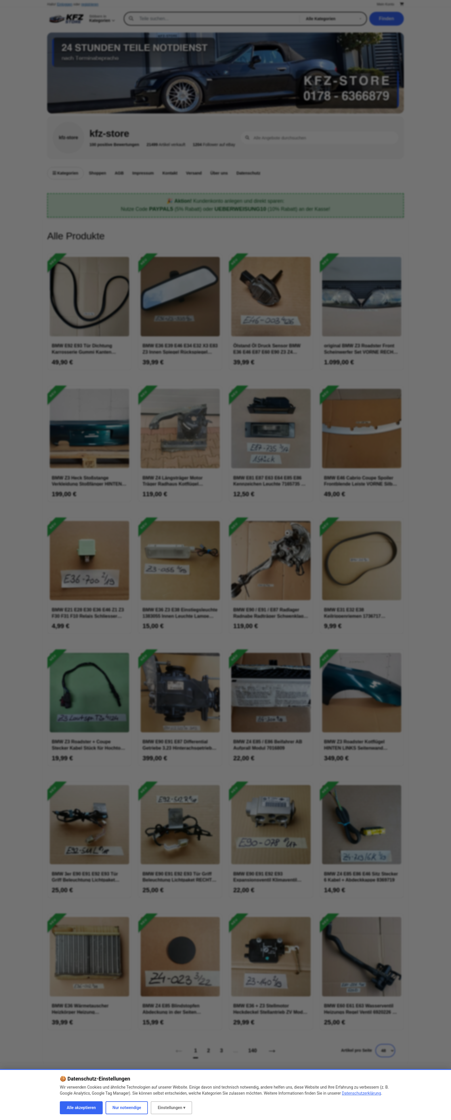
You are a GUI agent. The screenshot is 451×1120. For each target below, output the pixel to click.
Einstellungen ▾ (171, 1107)
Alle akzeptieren (81, 1107)
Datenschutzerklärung (361, 1093)
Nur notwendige (126, 1107)
